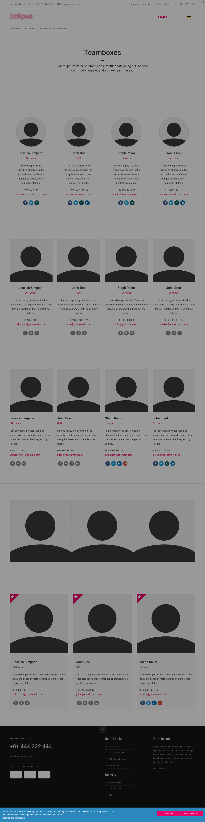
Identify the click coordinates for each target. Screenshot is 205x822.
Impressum (20, 818)
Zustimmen (168, 813)
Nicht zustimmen (191, 813)
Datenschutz (8, 818)
